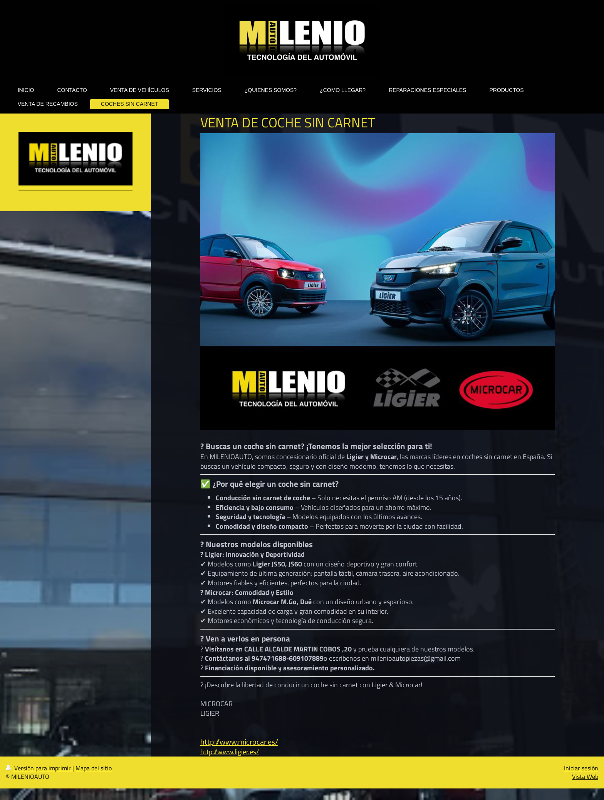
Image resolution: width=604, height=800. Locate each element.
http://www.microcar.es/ (239, 742)
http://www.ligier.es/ (229, 751)
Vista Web (585, 776)
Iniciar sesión (581, 768)
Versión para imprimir (39, 768)
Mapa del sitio (94, 768)
